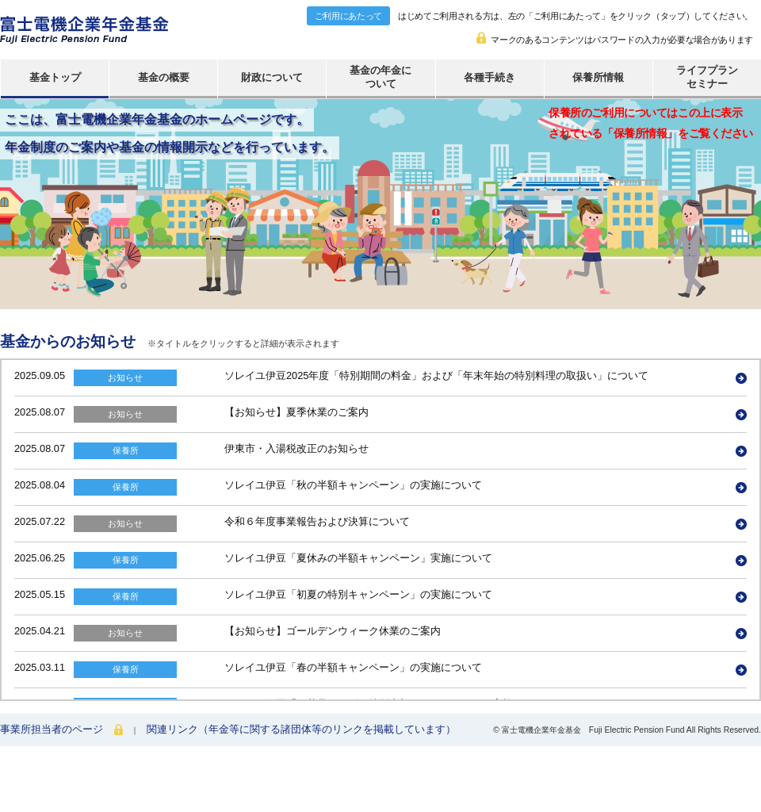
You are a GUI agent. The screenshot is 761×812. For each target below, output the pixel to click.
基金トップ (55, 77)
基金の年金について (380, 77)
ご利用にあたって (348, 16)
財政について (272, 77)
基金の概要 (163, 77)
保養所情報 (598, 77)
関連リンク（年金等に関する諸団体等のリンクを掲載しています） (301, 729)
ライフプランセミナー (707, 77)
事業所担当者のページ (51, 729)
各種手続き (489, 77)
